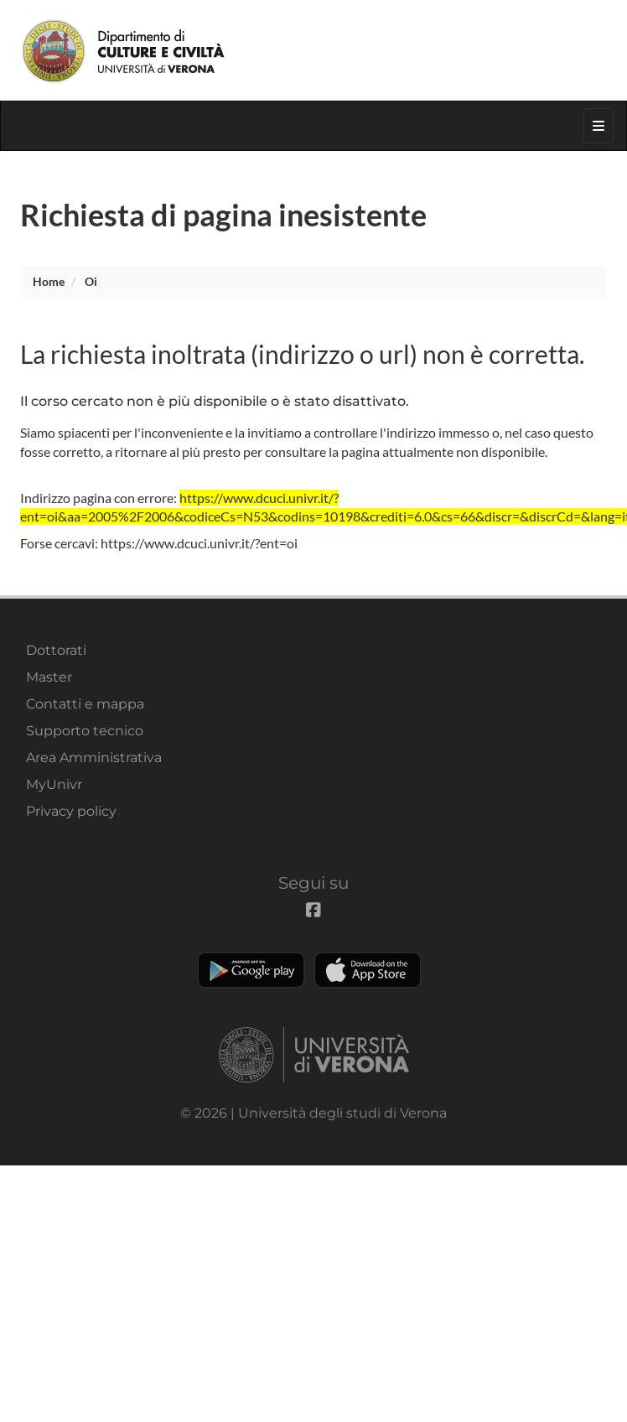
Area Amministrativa (94, 757)
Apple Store (367, 970)
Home (49, 281)
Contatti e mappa (85, 704)
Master (49, 677)
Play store (251, 970)
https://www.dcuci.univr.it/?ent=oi (199, 543)
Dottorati (56, 650)
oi (91, 281)
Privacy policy (71, 811)
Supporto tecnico (84, 731)
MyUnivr (54, 784)
